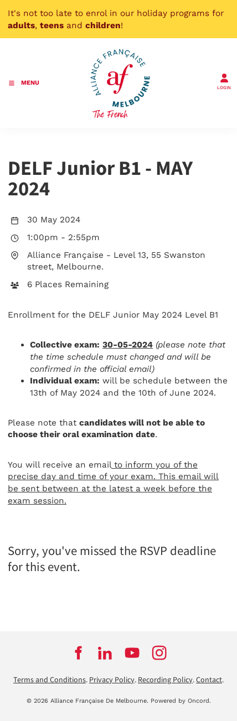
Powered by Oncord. (181, 700)
